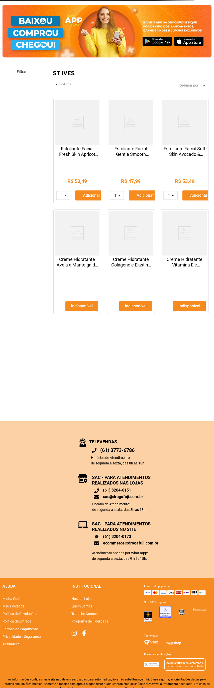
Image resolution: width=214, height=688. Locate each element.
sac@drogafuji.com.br (123, 496)
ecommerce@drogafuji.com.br (130, 543)
